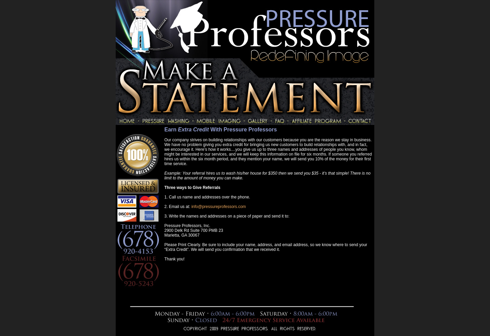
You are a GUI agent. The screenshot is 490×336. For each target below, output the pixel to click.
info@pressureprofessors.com (218, 206)
